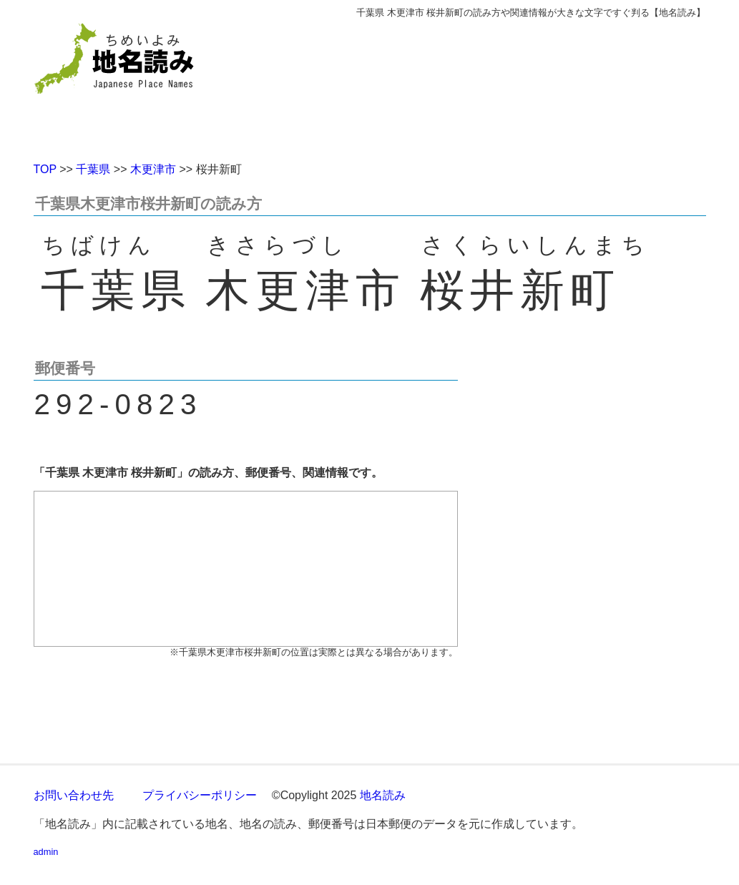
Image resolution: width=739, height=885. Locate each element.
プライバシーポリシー (199, 795)
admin (46, 851)
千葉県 (93, 169)
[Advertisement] (473, 84)
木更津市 (153, 169)
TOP (45, 169)
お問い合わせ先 (74, 795)
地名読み (383, 795)
